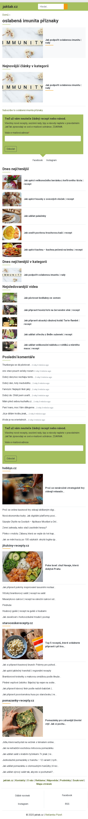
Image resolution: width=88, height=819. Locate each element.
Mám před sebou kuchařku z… (17, 401)
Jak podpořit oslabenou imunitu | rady (44, 274)
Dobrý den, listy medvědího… (17, 383)
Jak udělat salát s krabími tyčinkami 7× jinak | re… (27, 754)
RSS (67, 803)
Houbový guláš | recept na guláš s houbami (24, 611)
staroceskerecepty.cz (17, 623)
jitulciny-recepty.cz (15, 545)
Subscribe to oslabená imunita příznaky (22, 110)
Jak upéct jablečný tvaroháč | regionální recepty (26, 670)
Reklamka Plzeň (53, 814)
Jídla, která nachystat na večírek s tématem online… (28, 742)
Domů (5, 14)
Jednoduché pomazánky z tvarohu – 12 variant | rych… (30, 760)
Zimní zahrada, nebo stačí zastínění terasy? (24, 527)
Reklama (40, 780)
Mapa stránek (44, 784)
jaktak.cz (8, 780)
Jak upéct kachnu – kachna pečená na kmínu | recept (53, 249)
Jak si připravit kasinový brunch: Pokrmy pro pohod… (29, 664)
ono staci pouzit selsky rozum (18, 371)
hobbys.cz (9, 468)
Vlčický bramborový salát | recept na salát (23, 593)
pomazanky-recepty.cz (18, 700)
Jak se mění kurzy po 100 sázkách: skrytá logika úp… (29, 539)
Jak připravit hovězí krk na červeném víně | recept (52, 310)
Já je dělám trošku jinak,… (15, 413)
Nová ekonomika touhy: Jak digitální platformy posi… (29, 515)
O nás (30, 780)
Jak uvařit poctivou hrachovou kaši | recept (48, 232)
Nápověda (52, 780)
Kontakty (20, 780)
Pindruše (7, 605)
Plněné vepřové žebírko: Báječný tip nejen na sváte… (29, 682)
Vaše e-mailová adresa (16, 132)
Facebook (38, 160)
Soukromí (78, 780)
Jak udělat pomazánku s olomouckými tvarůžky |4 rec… (30, 766)
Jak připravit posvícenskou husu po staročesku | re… (29, 694)
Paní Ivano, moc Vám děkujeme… (19, 407)
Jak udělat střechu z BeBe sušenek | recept (48, 334)
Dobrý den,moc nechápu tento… (18, 377)
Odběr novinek (22, 795)
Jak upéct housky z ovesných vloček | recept (49, 199)
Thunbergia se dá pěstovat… (16, 364)
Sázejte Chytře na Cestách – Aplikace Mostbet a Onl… (30, 521)
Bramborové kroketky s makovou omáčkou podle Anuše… (31, 676)
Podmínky (65, 780)
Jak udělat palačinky (35, 216)
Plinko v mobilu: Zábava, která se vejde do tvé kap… (28, 533)
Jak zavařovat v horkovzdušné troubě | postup (26, 617)
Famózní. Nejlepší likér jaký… (17, 389)
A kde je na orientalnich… (15, 419)
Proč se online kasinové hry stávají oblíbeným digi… (28, 509)
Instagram (51, 160)
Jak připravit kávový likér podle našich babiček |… (27, 688)
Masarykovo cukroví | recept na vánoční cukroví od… (29, 599)
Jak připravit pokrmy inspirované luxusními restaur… (28, 587)
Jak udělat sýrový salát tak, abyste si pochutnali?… (28, 772)
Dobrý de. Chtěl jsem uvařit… (16, 395)
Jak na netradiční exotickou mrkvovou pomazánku (27, 748)
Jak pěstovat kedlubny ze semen (42, 297)
